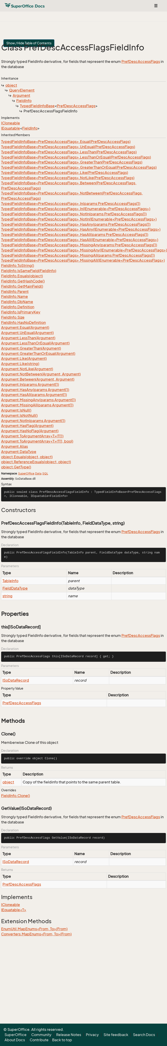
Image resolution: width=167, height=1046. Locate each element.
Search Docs (144, 1034)
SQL (45, 473)
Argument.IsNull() (16, 410)
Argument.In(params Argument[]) (30, 384)
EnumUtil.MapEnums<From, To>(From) (34, 929)
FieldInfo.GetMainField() (22, 286)
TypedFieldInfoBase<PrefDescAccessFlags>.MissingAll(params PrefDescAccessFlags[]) (78, 255)
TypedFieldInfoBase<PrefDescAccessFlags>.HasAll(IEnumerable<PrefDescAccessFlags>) (79, 239)
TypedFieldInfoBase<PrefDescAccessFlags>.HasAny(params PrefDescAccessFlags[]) (75, 224)
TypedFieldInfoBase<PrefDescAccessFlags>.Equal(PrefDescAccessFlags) (66, 141)
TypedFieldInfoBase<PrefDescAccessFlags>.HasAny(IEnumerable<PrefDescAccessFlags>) (80, 229)
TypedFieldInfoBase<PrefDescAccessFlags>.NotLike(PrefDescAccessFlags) (67, 178)
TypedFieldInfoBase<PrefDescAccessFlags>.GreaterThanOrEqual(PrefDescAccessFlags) (79, 167)
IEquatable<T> (13, 910)
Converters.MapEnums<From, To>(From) (36, 934)
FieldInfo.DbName (17, 301)
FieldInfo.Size (12, 317)
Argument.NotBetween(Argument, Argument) (41, 374)
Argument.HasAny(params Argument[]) (35, 389)
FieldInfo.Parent (15, 291)
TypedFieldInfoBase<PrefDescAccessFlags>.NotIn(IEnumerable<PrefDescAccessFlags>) (79, 219)
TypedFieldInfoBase (37, 106)
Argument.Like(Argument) (24, 358)
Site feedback (116, 1034)
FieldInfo (23, 100)
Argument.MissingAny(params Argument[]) (38, 400)
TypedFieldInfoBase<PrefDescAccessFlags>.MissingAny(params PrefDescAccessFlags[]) (79, 245)
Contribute (39, 1040)
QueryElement (21, 90)
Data (38, 473)
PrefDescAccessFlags (140, 61)
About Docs (15, 1040)
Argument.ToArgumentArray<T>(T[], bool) (37, 441)
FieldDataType (15, 588)
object (11, 85)
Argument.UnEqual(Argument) (27, 332)
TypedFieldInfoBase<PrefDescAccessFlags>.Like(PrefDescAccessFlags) (64, 172)
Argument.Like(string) (20, 363)
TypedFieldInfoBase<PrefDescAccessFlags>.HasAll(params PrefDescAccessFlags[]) (74, 234)
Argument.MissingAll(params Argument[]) (37, 405)
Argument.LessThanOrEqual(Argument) (35, 343)
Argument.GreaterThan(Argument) (31, 348)
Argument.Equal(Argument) (25, 327)
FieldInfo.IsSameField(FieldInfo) (28, 270)
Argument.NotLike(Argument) (27, 369)
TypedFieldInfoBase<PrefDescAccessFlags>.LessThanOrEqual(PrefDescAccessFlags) (76, 157)
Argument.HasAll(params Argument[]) (34, 394)
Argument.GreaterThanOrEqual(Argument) (38, 353)
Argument (21, 95)
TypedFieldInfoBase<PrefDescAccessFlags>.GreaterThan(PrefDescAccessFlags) (71, 162)
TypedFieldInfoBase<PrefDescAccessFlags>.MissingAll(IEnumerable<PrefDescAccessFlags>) (83, 260)
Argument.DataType (18, 451)
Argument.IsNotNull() (19, 415)
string (7, 596)
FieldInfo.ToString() (17, 265)
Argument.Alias (14, 446)
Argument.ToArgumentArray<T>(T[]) (32, 436)
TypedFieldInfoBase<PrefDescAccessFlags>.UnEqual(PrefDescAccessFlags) (68, 147)
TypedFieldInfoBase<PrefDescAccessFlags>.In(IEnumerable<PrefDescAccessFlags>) (75, 208)
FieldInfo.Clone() (15, 795)
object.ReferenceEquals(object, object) (36, 462)
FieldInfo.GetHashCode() (23, 281)
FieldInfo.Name (14, 296)
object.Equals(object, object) (27, 457)
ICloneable (10, 123)
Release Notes (68, 1034)
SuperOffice (26, 473)
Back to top (62, 1040)
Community (41, 1034)
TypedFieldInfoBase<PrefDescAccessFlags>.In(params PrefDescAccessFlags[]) (70, 203)
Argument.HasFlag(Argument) (27, 425)
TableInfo (10, 581)
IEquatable (10, 128)
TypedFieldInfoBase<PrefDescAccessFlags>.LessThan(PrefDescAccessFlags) (69, 152)
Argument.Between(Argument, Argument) (37, 379)
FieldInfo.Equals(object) (22, 276)
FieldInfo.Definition (17, 307)
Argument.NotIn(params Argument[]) (33, 420)
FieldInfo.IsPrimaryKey (20, 312)
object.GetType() (16, 467)
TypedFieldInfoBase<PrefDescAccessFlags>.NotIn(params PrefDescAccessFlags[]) (74, 214)
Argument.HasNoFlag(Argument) (29, 431)
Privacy (92, 1034)
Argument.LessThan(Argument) (28, 338)
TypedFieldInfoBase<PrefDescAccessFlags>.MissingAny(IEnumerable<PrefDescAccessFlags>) (84, 250)
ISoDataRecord (15, 680)
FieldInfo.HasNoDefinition (23, 322)
